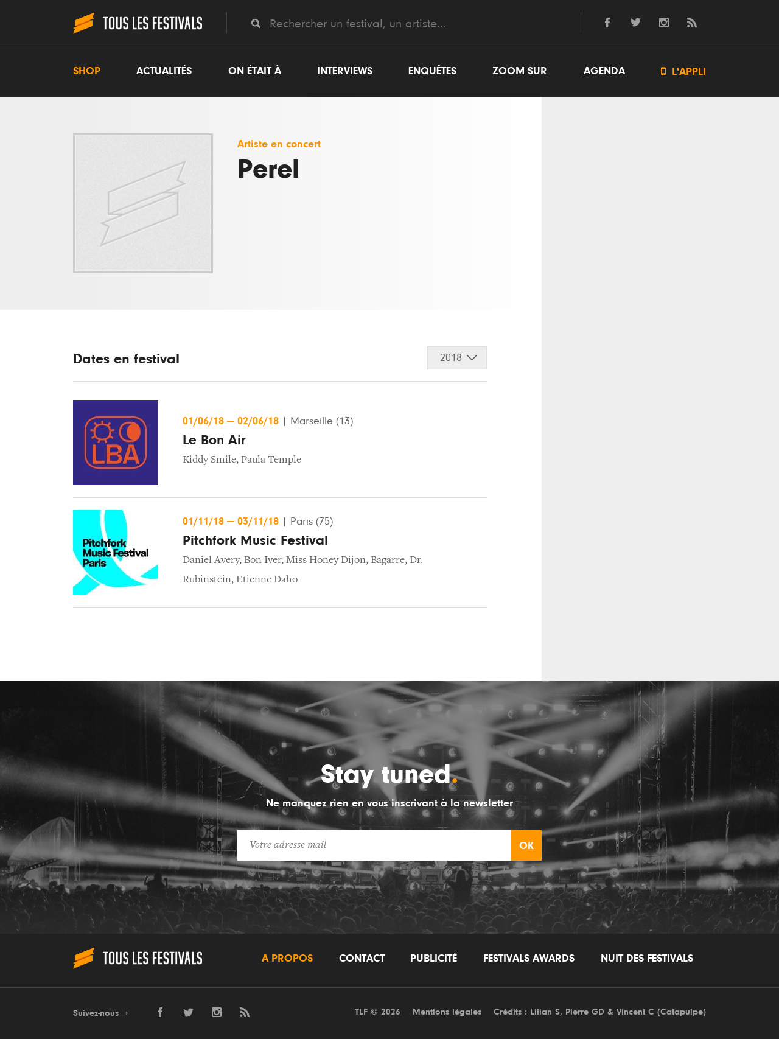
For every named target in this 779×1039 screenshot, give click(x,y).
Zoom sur (519, 71)
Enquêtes (432, 71)
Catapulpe (681, 1011)
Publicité (433, 958)
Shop (86, 71)
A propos (287, 958)
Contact (362, 958)
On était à (254, 71)
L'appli (683, 71)
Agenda (604, 71)
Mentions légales (447, 1011)
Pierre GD (584, 1011)
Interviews (344, 71)
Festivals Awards (529, 958)
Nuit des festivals (647, 958)
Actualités (164, 71)
